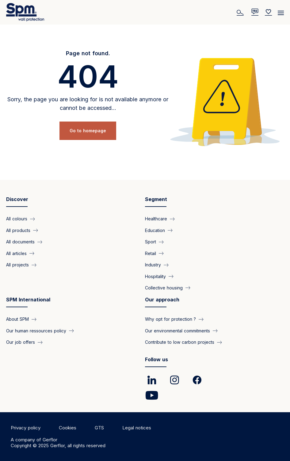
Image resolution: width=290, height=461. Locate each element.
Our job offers (20, 342)
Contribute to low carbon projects (179, 342)
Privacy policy (25, 428)
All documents (20, 241)
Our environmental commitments (177, 330)
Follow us (156, 359)
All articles (16, 253)
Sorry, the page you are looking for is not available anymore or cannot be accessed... (87, 103)
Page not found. (88, 53)
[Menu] (281, 11)
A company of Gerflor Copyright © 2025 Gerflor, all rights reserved (58, 442)
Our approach (162, 299)
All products (18, 230)
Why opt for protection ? (170, 319)
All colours (16, 218)
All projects (17, 264)
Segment (156, 199)
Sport (150, 241)
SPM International (28, 299)
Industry (153, 264)
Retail (150, 253)
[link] (151, 380)
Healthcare (156, 218)
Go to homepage (88, 130)
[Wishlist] (268, 12)
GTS (99, 428)
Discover (17, 199)
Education (155, 230)
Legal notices (136, 428)
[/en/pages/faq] (254, 12)
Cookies (67, 428)
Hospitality (155, 276)
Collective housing (164, 287)
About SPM (17, 319)
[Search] (241, 12)
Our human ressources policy (36, 330)
